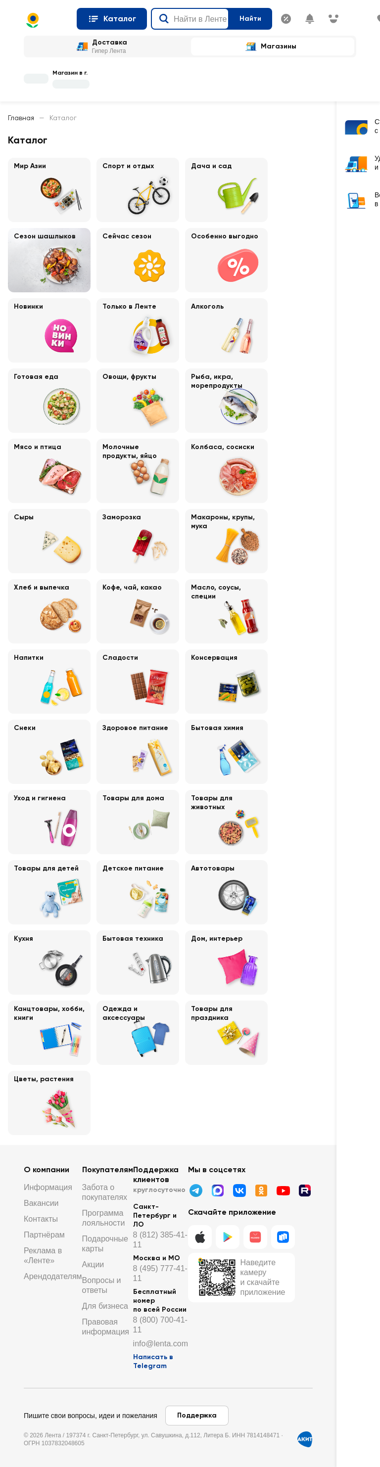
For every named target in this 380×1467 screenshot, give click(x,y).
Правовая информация (105, 1327)
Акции (93, 1264)
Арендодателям (53, 1276)
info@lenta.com (160, 1343)
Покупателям (107, 1169)
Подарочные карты (105, 1244)
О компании (46, 1169)
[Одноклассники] (261, 1190)
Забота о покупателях (104, 1192)
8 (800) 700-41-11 (160, 1325)
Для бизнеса (105, 1306)
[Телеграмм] (196, 1190)
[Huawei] (255, 1237)
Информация (48, 1187)
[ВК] (239, 1190)
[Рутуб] (305, 1190)
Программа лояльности (103, 1218)
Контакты (41, 1219)
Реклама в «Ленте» (43, 1255)
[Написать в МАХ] (218, 1190)
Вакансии (41, 1203)
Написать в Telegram (153, 1361)
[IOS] (200, 1237)
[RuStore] (283, 1237)
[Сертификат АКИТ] (305, 1439)
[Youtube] (283, 1190)
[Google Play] (227, 1237)
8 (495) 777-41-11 (160, 1273)
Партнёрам (44, 1235)
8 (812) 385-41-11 (160, 1240)
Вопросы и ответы (101, 1285)
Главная (21, 118)
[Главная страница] (46, 20)
